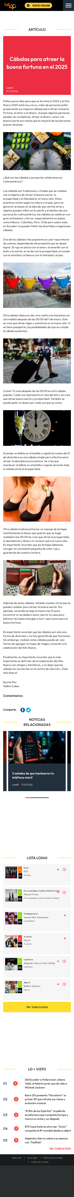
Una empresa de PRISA (37, 1176)
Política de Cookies (40, 1162)
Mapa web (16, 1157)
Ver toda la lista (37, 1007)
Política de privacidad (52, 1157)
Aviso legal (32, 1157)
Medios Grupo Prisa (37, 1185)
